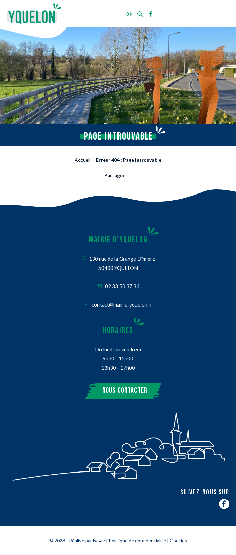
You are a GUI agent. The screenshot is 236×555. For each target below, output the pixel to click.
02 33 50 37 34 (118, 286)
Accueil (82, 160)
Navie (99, 540)
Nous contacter (124, 390)
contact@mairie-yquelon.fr (118, 304)
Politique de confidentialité (137, 540)
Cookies (178, 540)
